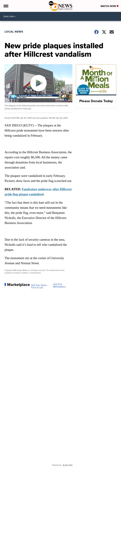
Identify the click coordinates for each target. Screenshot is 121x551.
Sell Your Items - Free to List (39, 286)
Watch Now (109, 6)
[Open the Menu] (6, 6)
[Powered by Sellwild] (67, 465)
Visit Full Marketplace (59, 285)
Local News (14, 32)
